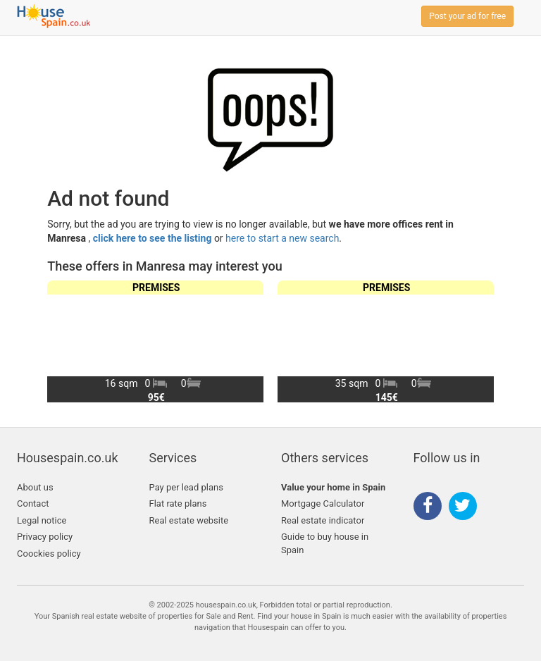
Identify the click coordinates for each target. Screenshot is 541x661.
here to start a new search (282, 238)
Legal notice (41, 520)
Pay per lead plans (186, 487)
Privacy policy (45, 536)
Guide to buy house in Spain (324, 543)
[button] (477, 341)
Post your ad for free (467, 16)
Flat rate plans (178, 503)
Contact (33, 503)
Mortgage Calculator (322, 503)
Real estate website (189, 520)
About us (35, 487)
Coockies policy (49, 553)
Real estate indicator (322, 520)
